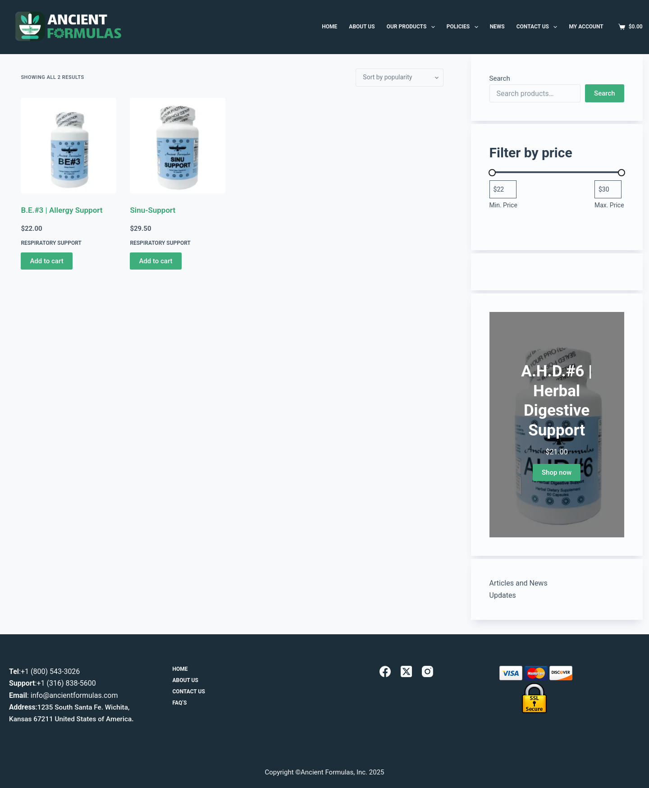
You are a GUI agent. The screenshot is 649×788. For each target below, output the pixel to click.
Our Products (413, 27)
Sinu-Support (152, 210)
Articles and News (518, 583)
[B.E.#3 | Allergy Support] (68, 145)
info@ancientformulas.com (74, 695)
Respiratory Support (51, 243)
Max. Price (609, 205)
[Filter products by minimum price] (502, 189)
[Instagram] (427, 671)
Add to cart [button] (46, 261)
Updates (502, 595)
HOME (329, 26)
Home (180, 669)
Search (499, 78)
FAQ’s (180, 703)
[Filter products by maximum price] (608, 189)
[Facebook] (385, 671)
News (497, 26)
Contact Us (538, 27)
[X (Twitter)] (406, 671)
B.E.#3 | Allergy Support (61, 210)
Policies (464, 27)
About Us (185, 680)
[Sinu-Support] (177, 145)
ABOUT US (362, 26)
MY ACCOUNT (586, 26)
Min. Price (503, 205)
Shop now (556, 472)
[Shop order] (399, 78)
